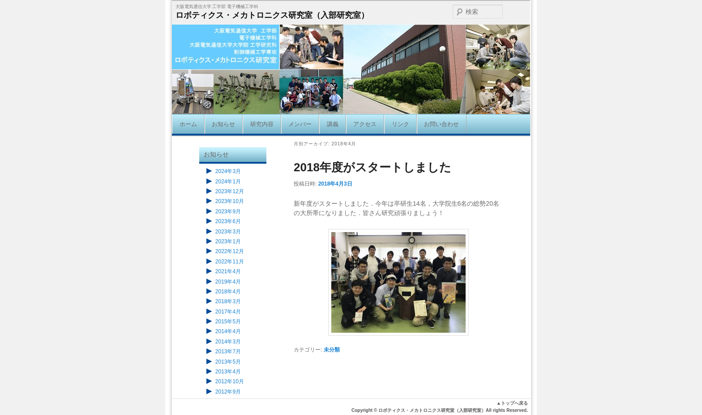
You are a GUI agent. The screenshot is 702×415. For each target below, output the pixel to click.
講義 (332, 124)
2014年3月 (228, 342)
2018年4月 (228, 291)
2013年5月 (228, 362)
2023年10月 (229, 201)
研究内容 (262, 124)
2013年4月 (228, 371)
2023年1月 (228, 241)
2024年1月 (228, 181)
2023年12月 (229, 191)
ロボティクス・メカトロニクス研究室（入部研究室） (272, 15)
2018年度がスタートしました (372, 167)
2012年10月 (229, 381)
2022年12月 (229, 251)
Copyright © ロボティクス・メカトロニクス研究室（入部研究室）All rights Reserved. (439, 410)
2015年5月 (228, 321)
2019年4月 (228, 282)
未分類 (332, 350)
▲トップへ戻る (512, 403)
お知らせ (223, 124)
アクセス (365, 124)
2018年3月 (228, 301)
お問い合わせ (441, 124)
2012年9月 (228, 392)
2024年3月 (228, 171)
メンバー (300, 124)
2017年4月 (228, 312)
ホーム (188, 124)
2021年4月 (228, 271)
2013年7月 (228, 351)
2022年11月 (229, 261)
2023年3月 (228, 232)
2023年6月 (228, 221)
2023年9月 (228, 211)
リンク (400, 124)
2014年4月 (228, 331)
